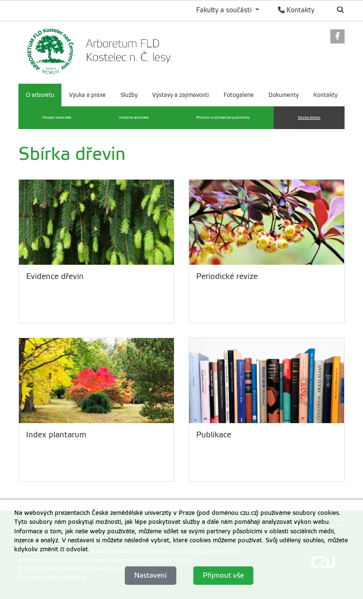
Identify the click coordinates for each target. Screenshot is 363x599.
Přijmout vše (223, 575)
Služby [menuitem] (129, 95)
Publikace (213, 434)
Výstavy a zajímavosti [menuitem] (180, 95)
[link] (337, 37)
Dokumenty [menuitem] (283, 95)
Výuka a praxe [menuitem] (87, 95)
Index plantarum (56, 434)
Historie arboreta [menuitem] (133, 117)
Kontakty (296, 10)
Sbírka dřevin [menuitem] (309, 117)
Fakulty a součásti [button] (224, 10)
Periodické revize (227, 276)
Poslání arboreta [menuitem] (57, 117)
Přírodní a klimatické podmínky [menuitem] (223, 117)
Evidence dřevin (55, 276)
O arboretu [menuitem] (40, 95)
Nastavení (150, 575)
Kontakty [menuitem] (325, 95)
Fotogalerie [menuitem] (239, 95)
